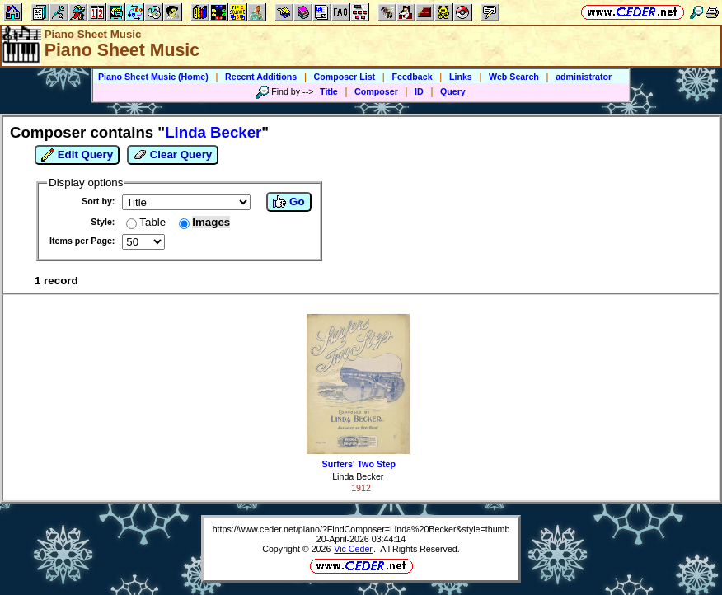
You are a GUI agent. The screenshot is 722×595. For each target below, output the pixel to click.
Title (329, 91)
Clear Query (173, 155)
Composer (376, 91)
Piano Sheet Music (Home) (153, 77)
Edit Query (77, 155)
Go (288, 201)
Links (460, 77)
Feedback (411, 77)
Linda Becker (357, 476)
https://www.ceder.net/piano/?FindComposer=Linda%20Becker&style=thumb (361, 529)
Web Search (514, 77)
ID (419, 91)
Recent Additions (261, 77)
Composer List (345, 77)
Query (453, 91)
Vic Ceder (353, 549)
